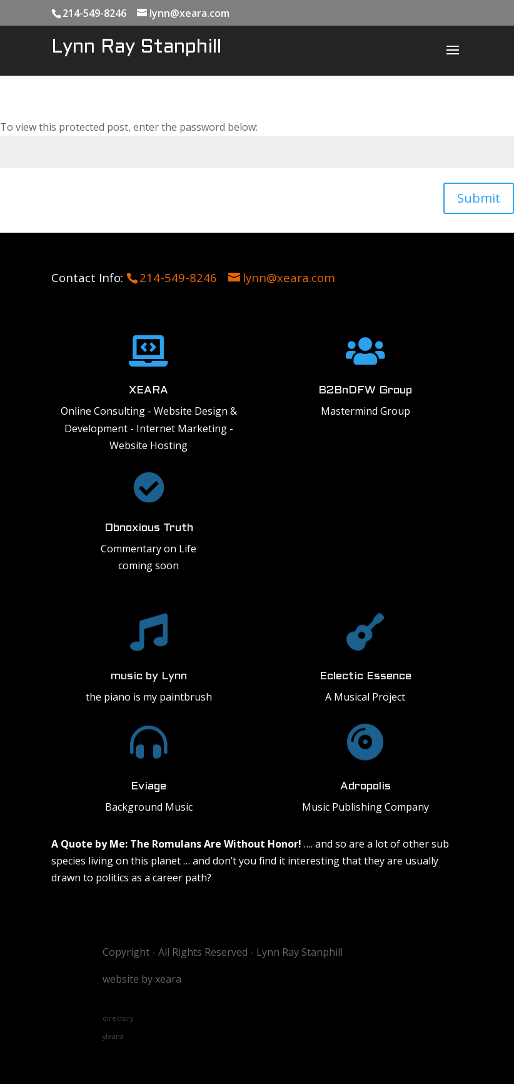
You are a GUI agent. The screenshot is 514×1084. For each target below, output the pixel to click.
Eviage (148, 786)
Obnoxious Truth (148, 528)
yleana (113, 1036)
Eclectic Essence (365, 676)
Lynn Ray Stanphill (136, 47)
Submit (478, 198)
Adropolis (365, 786)
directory (118, 1018)
